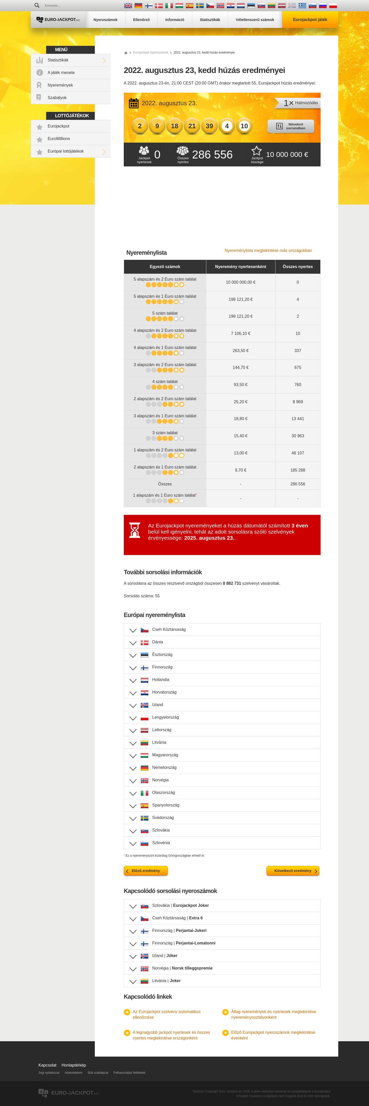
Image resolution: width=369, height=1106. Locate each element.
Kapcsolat (47, 1065)
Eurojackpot (58, 126)
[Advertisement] (222, 210)
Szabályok (57, 97)
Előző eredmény (146, 871)
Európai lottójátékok (66, 151)
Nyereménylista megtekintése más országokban (268, 250)
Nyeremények (60, 85)
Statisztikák (58, 60)
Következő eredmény (292, 871)
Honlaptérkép (73, 1065)
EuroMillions (59, 138)
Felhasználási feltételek (130, 1073)
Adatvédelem (74, 1073)
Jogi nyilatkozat (48, 1073)
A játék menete (61, 72)
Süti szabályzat (98, 1073)
